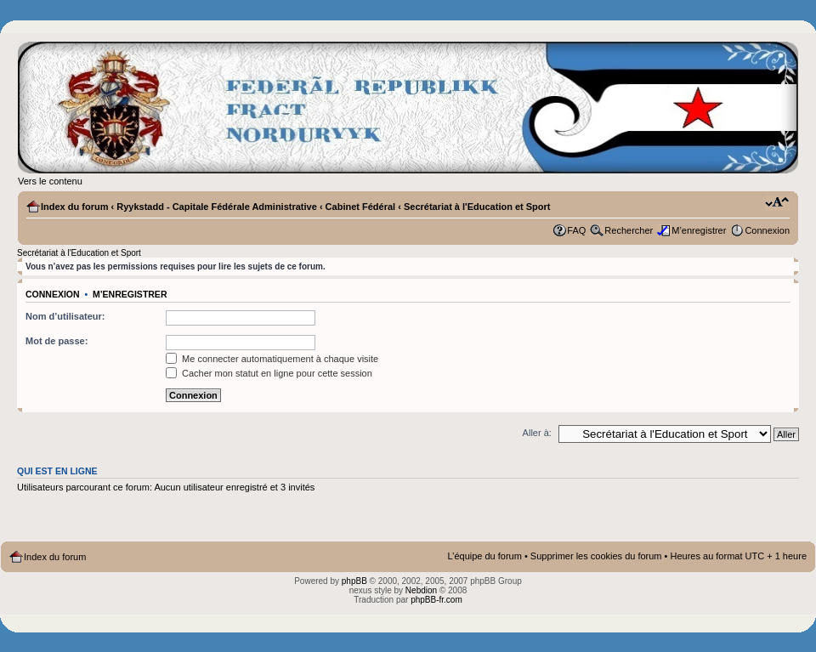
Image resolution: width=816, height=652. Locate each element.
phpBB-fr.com (436, 599)
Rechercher (628, 230)
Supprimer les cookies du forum (596, 556)
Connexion (767, 230)
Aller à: (537, 433)
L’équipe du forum (484, 556)
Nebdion (421, 590)
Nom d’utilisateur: (65, 316)
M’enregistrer (699, 230)
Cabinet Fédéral (361, 206)
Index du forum (74, 206)
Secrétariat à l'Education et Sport (477, 206)
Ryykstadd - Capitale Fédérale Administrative (216, 206)
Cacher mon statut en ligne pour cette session (269, 373)
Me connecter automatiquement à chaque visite (272, 359)
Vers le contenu (50, 181)
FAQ (576, 230)
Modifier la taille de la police (777, 203)
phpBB (354, 581)
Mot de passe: (57, 341)
